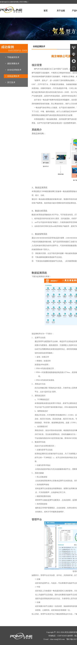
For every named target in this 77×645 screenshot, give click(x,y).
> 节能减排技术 (12, 57)
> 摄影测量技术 (12, 63)
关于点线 (61, 11)
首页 (46, 11)
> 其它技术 (10, 82)
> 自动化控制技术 (13, 70)
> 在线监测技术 (12, 76)
